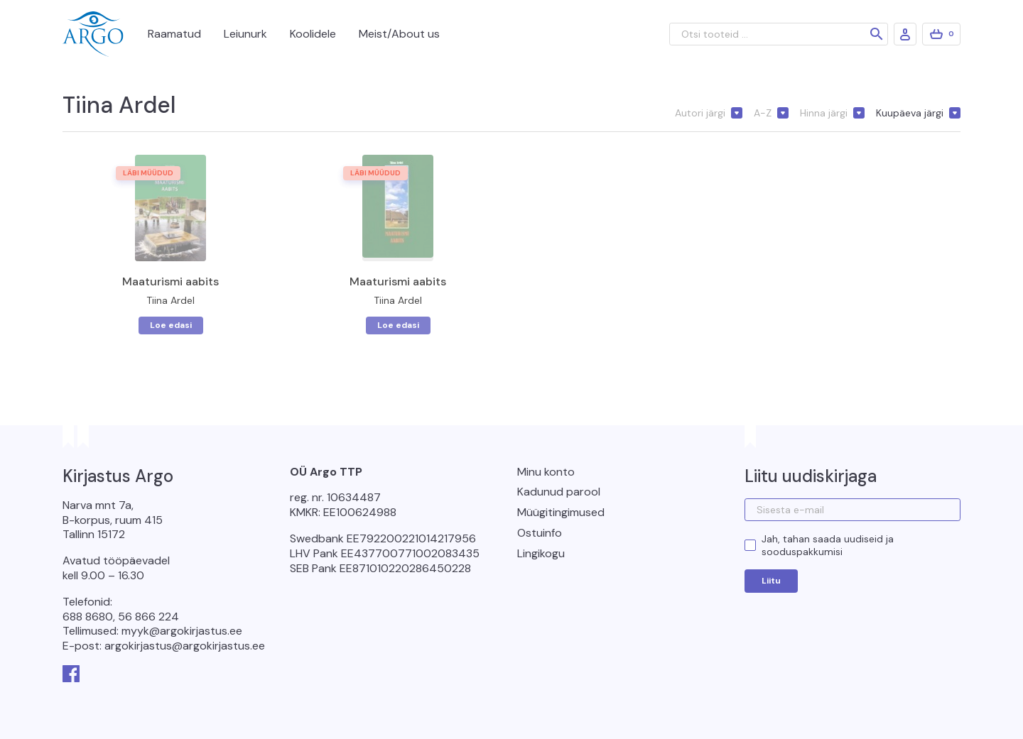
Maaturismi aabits (170, 281)
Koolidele (313, 33)
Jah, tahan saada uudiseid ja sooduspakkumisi (828, 545)
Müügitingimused (561, 512)
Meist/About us (399, 33)
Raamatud (174, 33)
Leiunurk (245, 33)
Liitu (771, 580)
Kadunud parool (558, 491)
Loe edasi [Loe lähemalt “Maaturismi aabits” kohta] (171, 325)
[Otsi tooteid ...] (778, 34)
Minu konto (546, 471)
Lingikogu (541, 553)
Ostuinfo (539, 532)
